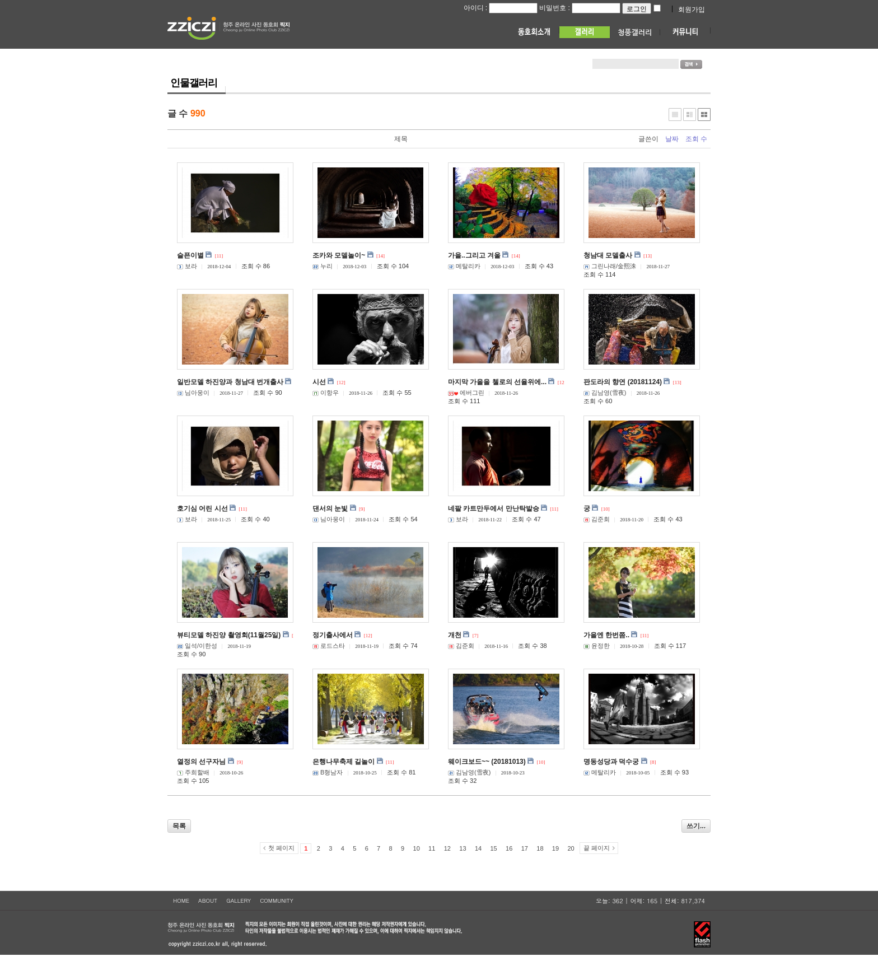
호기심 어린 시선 (202, 508)
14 (478, 848)
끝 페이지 (596, 847)
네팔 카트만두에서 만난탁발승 (493, 508)
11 (431, 848)
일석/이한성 (197, 645)
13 (462, 848)
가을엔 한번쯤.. (606, 635)
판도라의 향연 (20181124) (622, 382)
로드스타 (328, 645)
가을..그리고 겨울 (474, 255)
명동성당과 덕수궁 (611, 762)
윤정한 (596, 645)
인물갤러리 (193, 82)
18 (539, 848)
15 (493, 848)
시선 (319, 382)
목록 (179, 826)
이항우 (325, 392)
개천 (454, 635)
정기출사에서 (332, 635)
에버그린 (466, 392)
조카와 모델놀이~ (338, 255)
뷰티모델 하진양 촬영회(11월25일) (229, 635)
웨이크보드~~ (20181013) (487, 762)
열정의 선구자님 (201, 762)
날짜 (672, 139)
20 (570, 848)
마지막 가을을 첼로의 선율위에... (497, 382)
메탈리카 (464, 266)
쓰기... (696, 826)
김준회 (596, 519)
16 (509, 848)
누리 (322, 266)
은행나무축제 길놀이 (343, 762)
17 (524, 848)
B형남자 (327, 772)
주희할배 (193, 772)
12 (447, 848)
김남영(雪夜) (604, 392)
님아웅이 (193, 392)
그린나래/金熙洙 (609, 266)
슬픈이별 (190, 255)
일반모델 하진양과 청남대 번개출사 (230, 382)
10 (416, 848)
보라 (187, 266)
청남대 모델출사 (607, 255)
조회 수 (696, 139)
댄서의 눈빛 (330, 508)
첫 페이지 (281, 847)
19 (555, 848)
